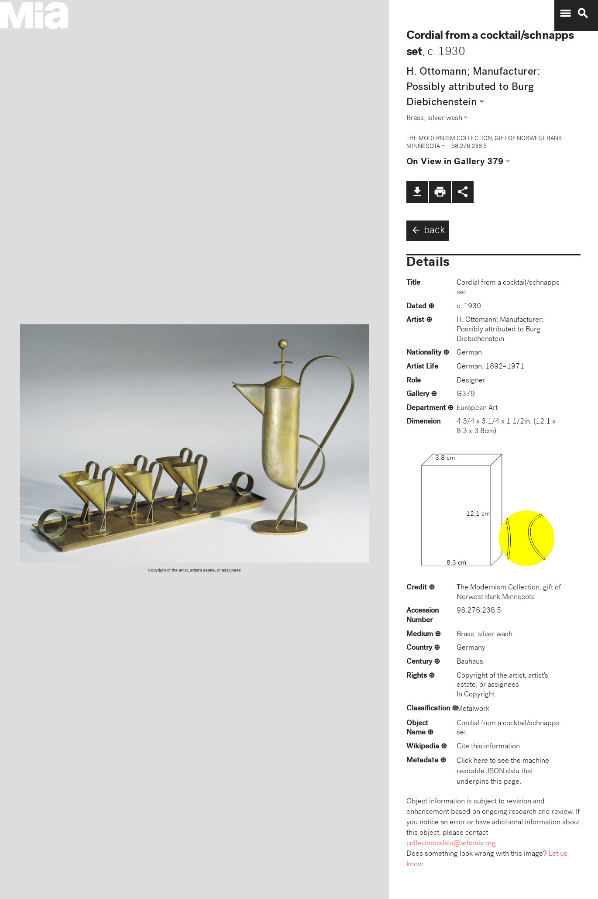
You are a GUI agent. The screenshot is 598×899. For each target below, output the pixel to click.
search (582, 13)
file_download (417, 191)
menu (565, 13)
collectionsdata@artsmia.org (451, 843)
